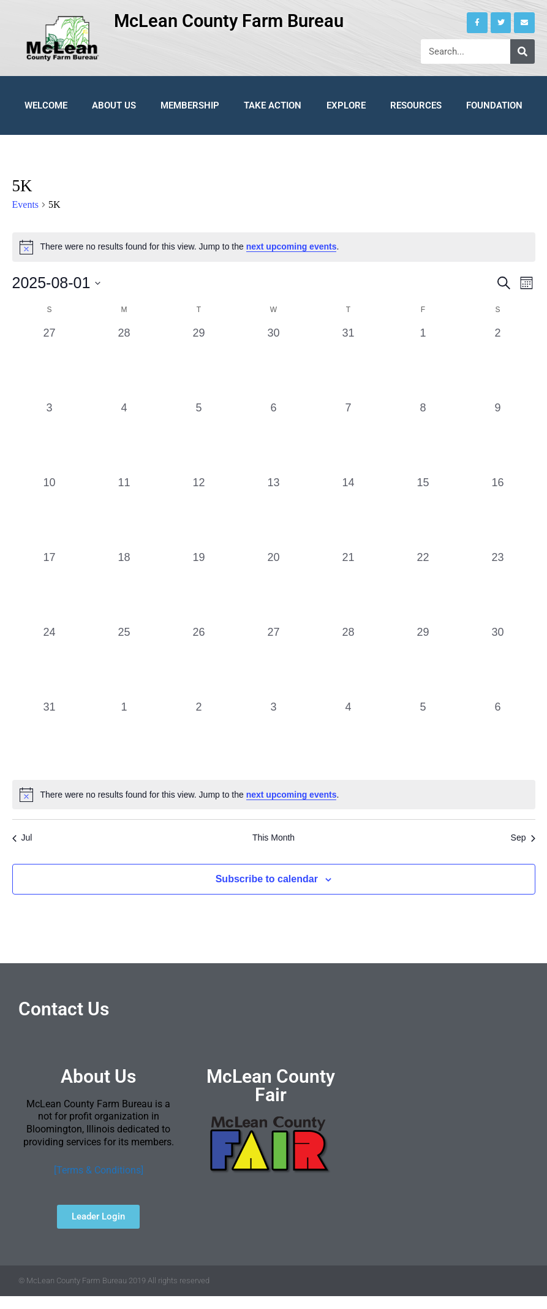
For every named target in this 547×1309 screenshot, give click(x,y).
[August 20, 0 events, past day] (273, 586)
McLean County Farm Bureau (229, 20)
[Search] (522, 51)
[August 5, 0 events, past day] (199, 437)
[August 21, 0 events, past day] (348, 586)
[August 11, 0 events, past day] (124, 512)
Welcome (46, 105)
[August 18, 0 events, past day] (124, 586)
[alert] (273, 247)
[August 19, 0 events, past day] (199, 586)
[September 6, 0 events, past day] (498, 736)
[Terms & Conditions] (98, 1170)
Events (25, 204)
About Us (114, 105)
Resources (416, 105)
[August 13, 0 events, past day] (273, 512)
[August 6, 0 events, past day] (273, 437)
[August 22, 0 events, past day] (423, 586)
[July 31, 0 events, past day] (348, 362)
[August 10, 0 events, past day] (49, 512)
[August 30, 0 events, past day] (498, 661)
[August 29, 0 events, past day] (423, 661)
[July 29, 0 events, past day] (199, 362)
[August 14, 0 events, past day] (348, 512)
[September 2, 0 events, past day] (199, 736)
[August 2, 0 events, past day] (498, 362)
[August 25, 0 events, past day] (124, 661)
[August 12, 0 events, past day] (199, 512)
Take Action (272, 105)
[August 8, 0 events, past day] (423, 437)
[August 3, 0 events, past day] (49, 437)
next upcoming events (291, 246)
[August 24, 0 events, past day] (49, 661)
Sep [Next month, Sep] (523, 837)
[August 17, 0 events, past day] (49, 586)
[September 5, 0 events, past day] (423, 736)
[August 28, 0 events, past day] (348, 661)
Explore (346, 105)
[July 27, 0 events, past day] (49, 362)
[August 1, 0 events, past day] (423, 362)
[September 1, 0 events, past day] (124, 736)
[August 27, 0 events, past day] (273, 661)
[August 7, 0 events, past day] (348, 437)
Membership (189, 105)
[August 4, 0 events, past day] (124, 437)
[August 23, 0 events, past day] (498, 586)
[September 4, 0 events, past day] (348, 736)
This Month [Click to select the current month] (273, 837)
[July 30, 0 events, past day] (273, 362)
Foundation (494, 105)
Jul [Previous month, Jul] (22, 837)
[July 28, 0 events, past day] (124, 362)
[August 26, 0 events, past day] (199, 661)
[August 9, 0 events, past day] (498, 437)
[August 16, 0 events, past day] (498, 512)
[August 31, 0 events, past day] (49, 736)
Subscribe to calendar (267, 879)
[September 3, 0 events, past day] (273, 736)
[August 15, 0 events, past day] (423, 512)
